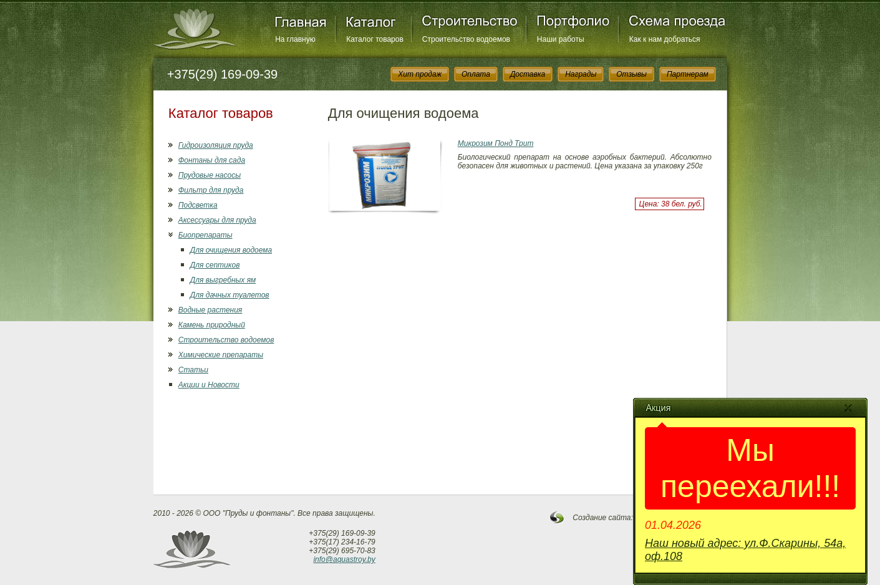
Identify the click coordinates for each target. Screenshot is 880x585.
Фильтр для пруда (211, 190)
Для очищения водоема (231, 250)
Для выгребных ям (223, 280)
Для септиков (215, 265)
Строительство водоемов (466, 39)
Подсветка (198, 205)
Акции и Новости (208, 384)
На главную (295, 39)
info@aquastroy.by (344, 559)
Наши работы (560, 39)
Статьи (193, 369)
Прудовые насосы (209, 175)
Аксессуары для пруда (217, 220)
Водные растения (210, 310)
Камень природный (211, 325)
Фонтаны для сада (211, 160)
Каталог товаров (375, 39)
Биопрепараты (205, 235)
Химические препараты (220, 355)
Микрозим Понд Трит (496, 143)
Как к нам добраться (664, 39)
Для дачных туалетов (229, 295)
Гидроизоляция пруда (215, 145)
